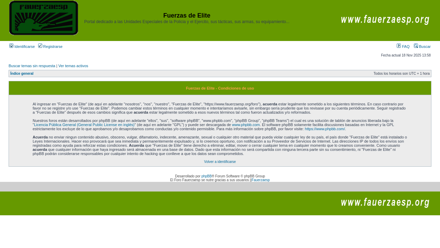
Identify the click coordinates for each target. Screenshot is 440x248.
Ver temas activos (73, 66)
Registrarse (50, 46)
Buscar (422, 46)
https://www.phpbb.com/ (325, 129)
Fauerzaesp (261, 180)
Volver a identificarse (220, 162)
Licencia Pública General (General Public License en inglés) (84, 125)
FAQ (403, 46)
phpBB (206, 176)
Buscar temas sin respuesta (32, 66)
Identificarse (22, 46)
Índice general (21, 73)
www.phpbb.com (246, 125)
